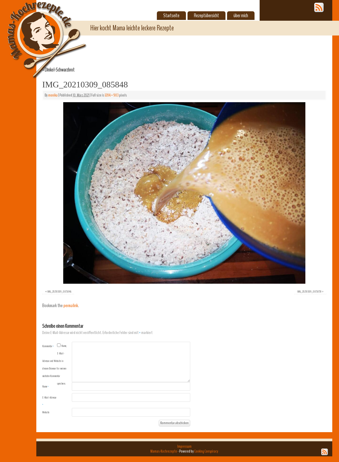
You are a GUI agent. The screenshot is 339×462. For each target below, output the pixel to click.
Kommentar (48, 346)
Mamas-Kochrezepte (39, 33)
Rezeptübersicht (206, 15)
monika (53, 95)
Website (45, 412)
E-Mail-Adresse (49, 401)
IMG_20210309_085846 (59, 291)
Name (45, 386)
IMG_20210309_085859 (309, 291)
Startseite (171, 15)
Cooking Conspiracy (206, 451)
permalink (70, 305)
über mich (241, 15)
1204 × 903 (112, 95)
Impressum (184, 446)
